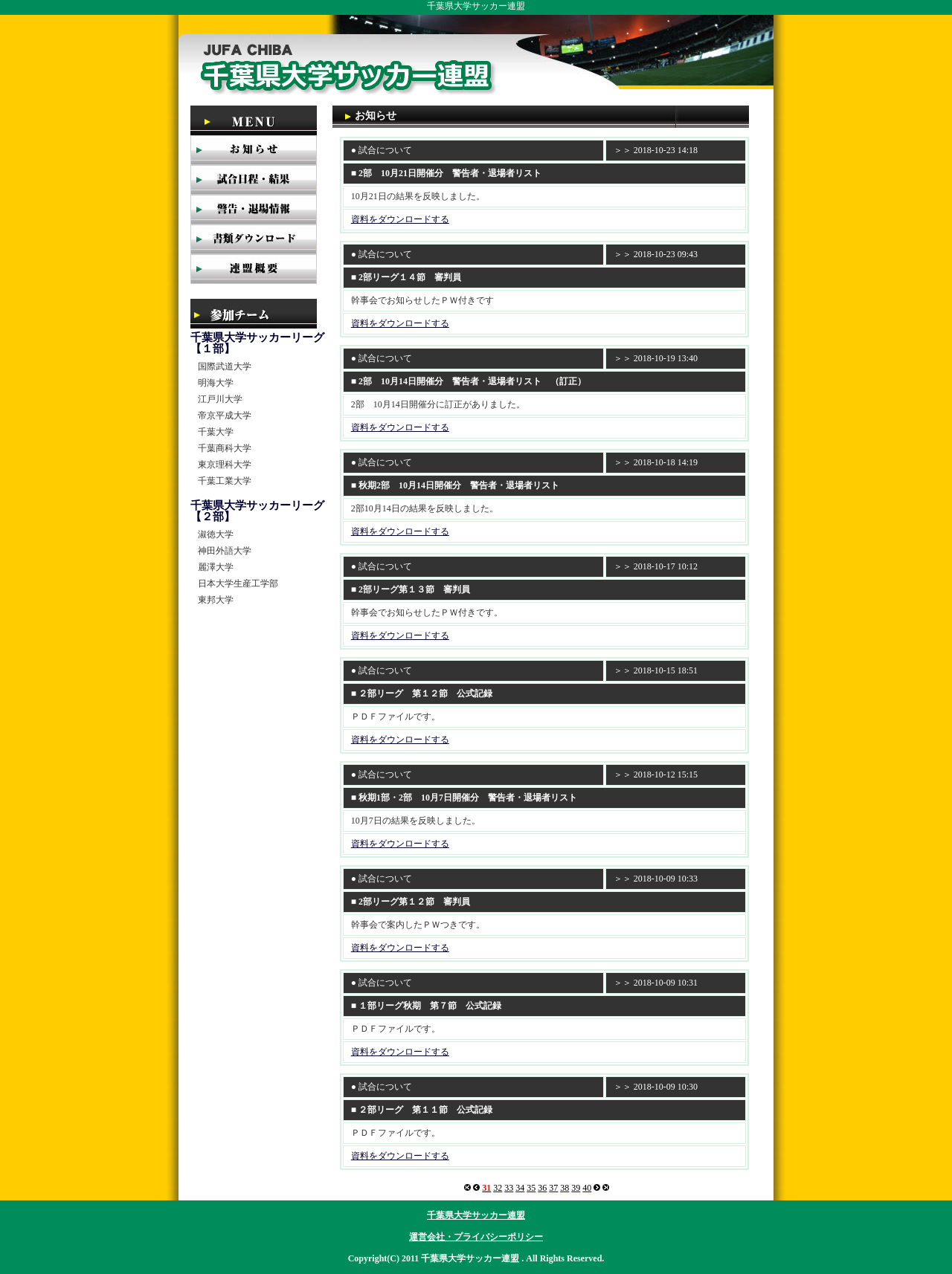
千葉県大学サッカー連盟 (476, 1215)
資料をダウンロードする (400, 219)
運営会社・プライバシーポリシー (476, 1237)
